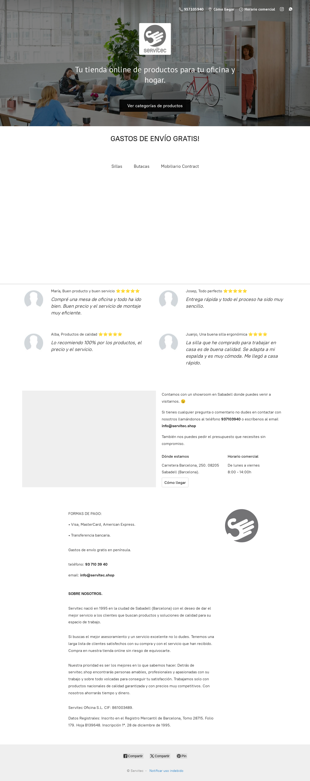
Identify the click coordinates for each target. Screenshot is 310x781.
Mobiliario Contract (180, 166)
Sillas (116, 166)
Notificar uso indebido (166, 771)
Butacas (141, 166)
